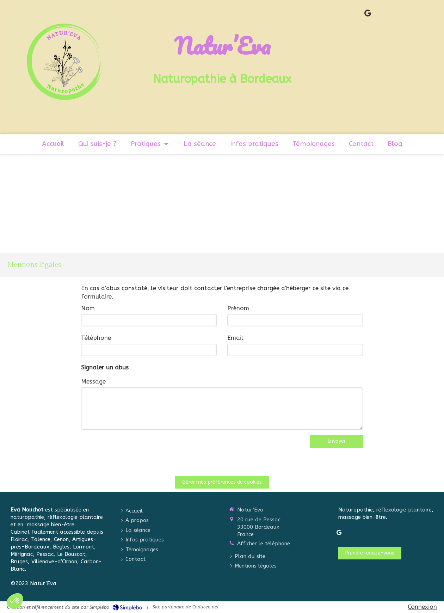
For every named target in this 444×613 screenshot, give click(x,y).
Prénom (238, 308)
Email (235, 337)
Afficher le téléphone (263, 543)
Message (93, 381)
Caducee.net (205, 606)
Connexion (422, 606)
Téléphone (96, 337)
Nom (88, 308)
